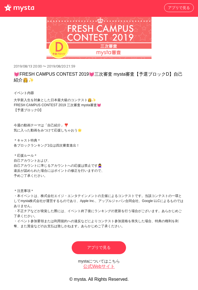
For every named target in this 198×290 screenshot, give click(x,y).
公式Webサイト (99, 266)
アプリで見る (179, 8)
